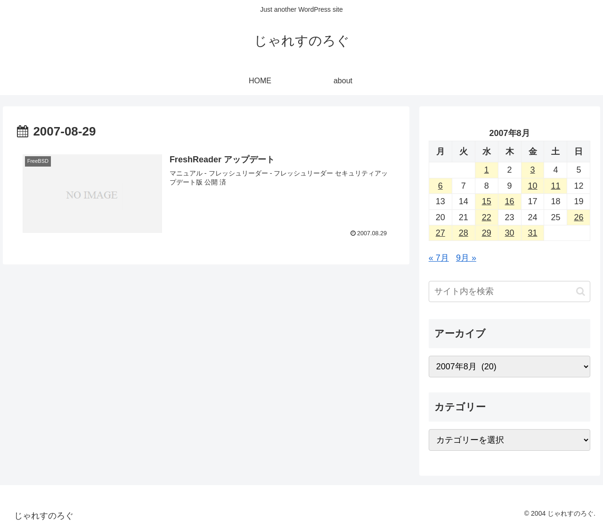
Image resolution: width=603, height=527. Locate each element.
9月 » (466, 258)
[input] (510, 291)
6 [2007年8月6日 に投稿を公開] (440, 186)
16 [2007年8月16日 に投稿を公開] (509, 201)
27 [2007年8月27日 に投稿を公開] (440, 233)
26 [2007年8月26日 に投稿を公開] (578, 217)
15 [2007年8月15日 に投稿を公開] (486, 201)
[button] (580, 291)
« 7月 (439, 258)
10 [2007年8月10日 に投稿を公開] (533, 186)
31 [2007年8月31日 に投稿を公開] (533, 233)
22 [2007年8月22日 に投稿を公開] (486, 217)
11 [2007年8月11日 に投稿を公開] (555, 186)
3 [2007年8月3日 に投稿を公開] (532, 170)
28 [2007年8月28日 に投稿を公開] (463, 233)
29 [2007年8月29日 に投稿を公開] (486, 233)
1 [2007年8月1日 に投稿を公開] (486, 170)
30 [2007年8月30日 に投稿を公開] (509, 233)
